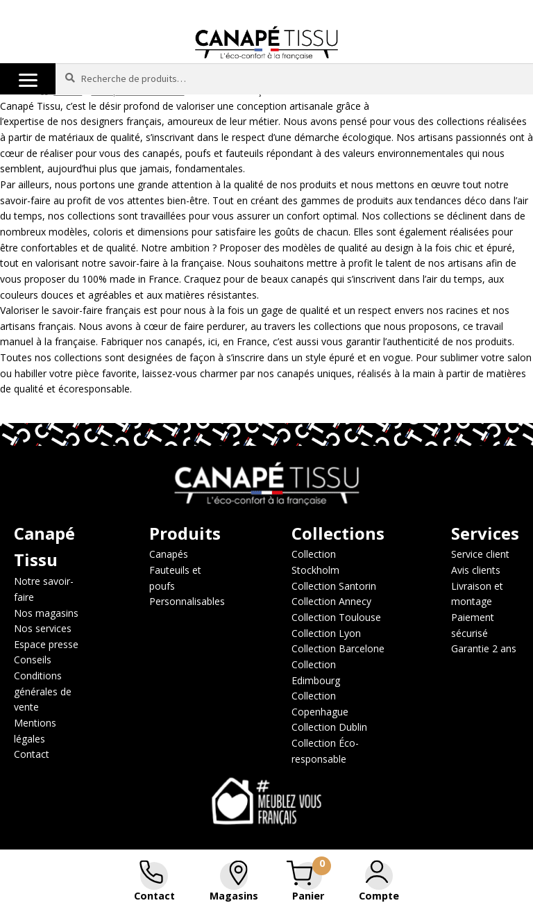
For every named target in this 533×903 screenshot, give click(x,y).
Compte (379, 896)
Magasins (234, 896)
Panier (310, 896)
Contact (154, 896)
